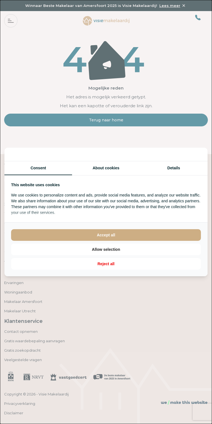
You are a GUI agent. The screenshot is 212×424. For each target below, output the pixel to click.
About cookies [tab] (106, 168)
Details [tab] (173, 168)
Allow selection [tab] (106, 249)
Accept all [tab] (106, 235)
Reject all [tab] (106, 264)
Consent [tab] (38, 168)
